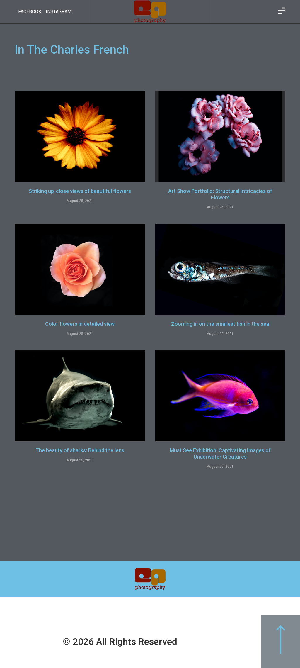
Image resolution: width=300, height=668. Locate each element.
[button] (280, 641)
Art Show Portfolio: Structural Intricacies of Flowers (220, 194)
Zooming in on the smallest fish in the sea (220, 324)
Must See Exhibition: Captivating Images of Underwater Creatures (220, 453)
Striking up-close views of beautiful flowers (80, 191)
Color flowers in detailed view (80, 324)
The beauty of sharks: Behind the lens (79, 450)
